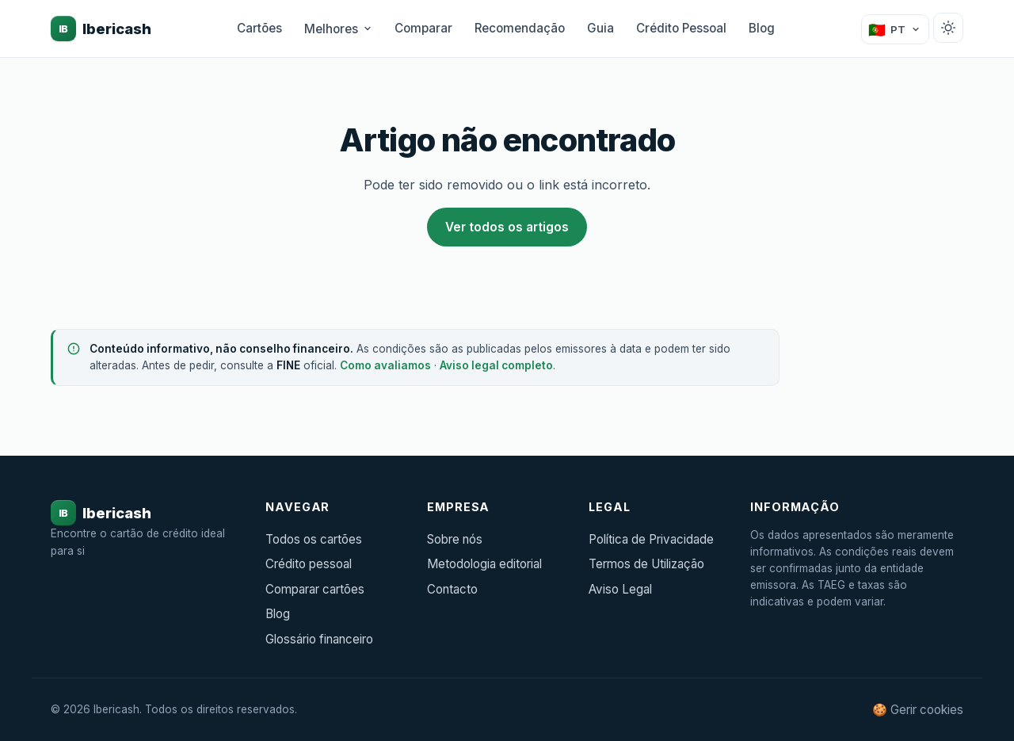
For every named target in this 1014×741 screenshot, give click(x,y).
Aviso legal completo (496, 365)
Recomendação (520, 28)
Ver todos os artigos (507, 227)
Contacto (452, 589)
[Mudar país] (895, 29)
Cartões (259, 28)
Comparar (423, 28)
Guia (600, 28)
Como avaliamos (385, 365)
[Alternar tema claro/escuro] (948, 28)
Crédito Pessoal (681, 28)
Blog (762, 28)
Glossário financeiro (319, 639)
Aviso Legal (620, 589)
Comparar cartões (314, 589)
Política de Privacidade (651, 539)
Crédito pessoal (308, 563)
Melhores (338, 28)
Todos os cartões (313, 539)
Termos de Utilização (646, 563)
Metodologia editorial (484, 563)
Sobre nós (454, 539)
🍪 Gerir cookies (917, 709)
